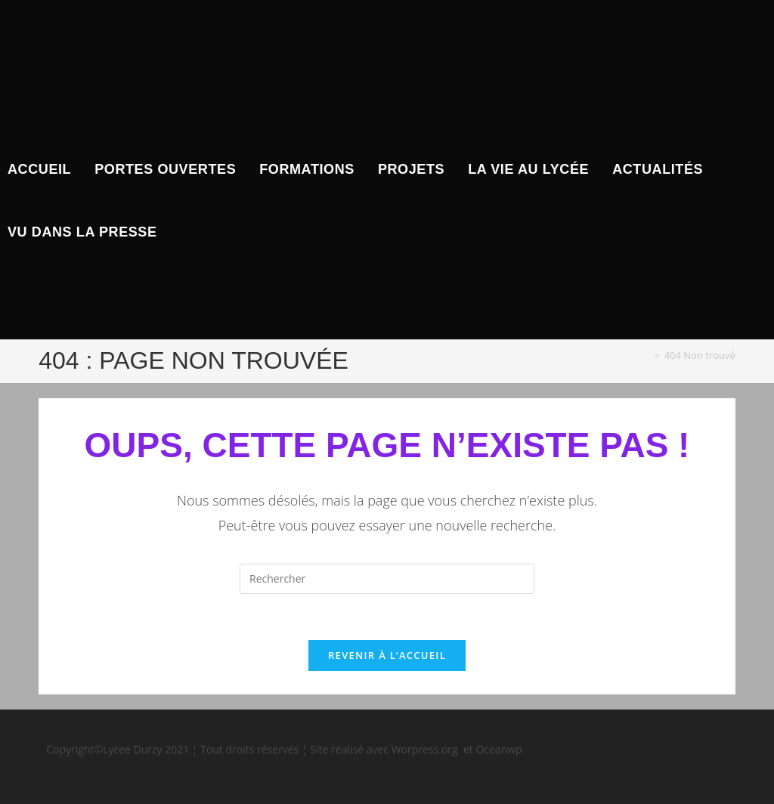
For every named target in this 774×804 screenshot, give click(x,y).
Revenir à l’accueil (387, 655)
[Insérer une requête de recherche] (387, 579)
